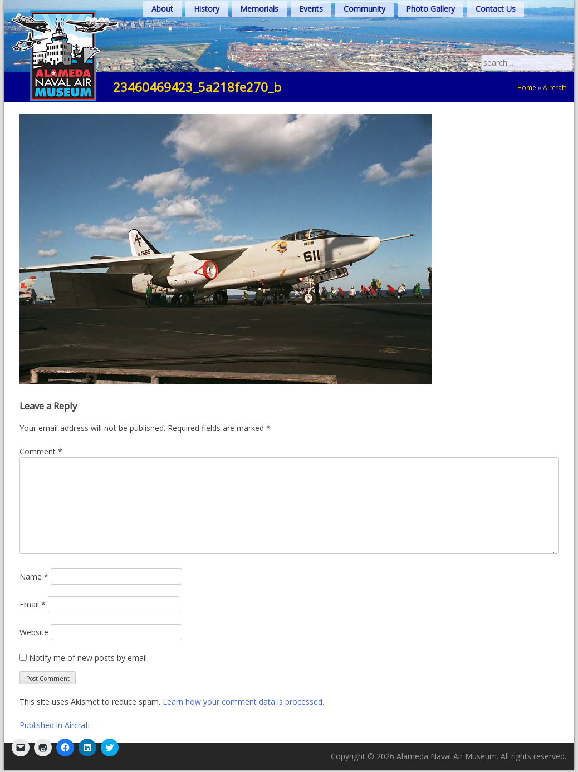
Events (311, 8)
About (162, 8)
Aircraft (554, 87)
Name (33, 576)
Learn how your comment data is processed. (243, 701)
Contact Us (496, 8)
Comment (40, 451)
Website (33, 632)
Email (32, 604)
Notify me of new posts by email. (89, 657)
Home (526, 87)
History (206, 8)
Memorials (259, 8)
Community (364, 8)
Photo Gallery (430, 8)
